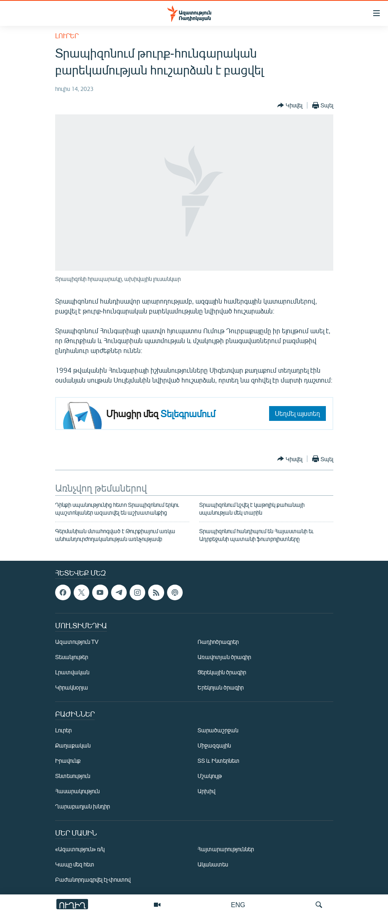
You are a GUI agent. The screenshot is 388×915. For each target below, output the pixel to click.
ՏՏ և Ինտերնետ (218, 760)
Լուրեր (67, 35)
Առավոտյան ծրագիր (224, 657)
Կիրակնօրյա (71, 687)
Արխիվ (206, 791)
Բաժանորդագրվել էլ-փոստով (93, 879)
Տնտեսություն (72, 776)
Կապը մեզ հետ (74, 864)
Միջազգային (214, 745)
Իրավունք (68, 760)
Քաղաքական (73, 745)
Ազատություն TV (77, 642)
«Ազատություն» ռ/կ (80, 849)
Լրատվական (72, 672)
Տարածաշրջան (217, 730)
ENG (238, 904)
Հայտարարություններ (225, 849)
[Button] (289, 105)
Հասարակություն (77, 791)
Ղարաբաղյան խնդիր (82, 806)
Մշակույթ (209, 776)
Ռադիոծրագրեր (218, 642)
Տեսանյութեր (71, 657)
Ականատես (212, 864)
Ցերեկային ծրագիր (221, 672)
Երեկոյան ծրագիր (220, 687)
